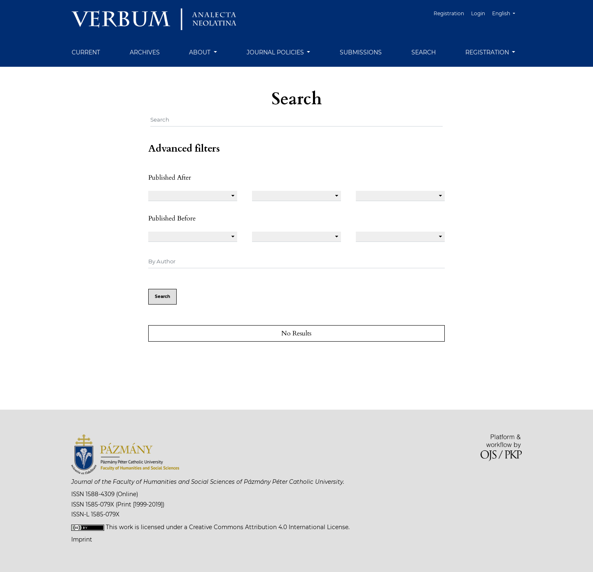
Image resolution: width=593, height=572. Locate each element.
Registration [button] (488, 52)
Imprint (81, 539)
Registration (449, 13)
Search (423, 52)
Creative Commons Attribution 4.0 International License (268, 527)
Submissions (361, 52)
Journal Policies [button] (276, 52)
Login (478, 13)
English (507, 12)
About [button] (200, 52)
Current (86, 52)
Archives (145, 52)
